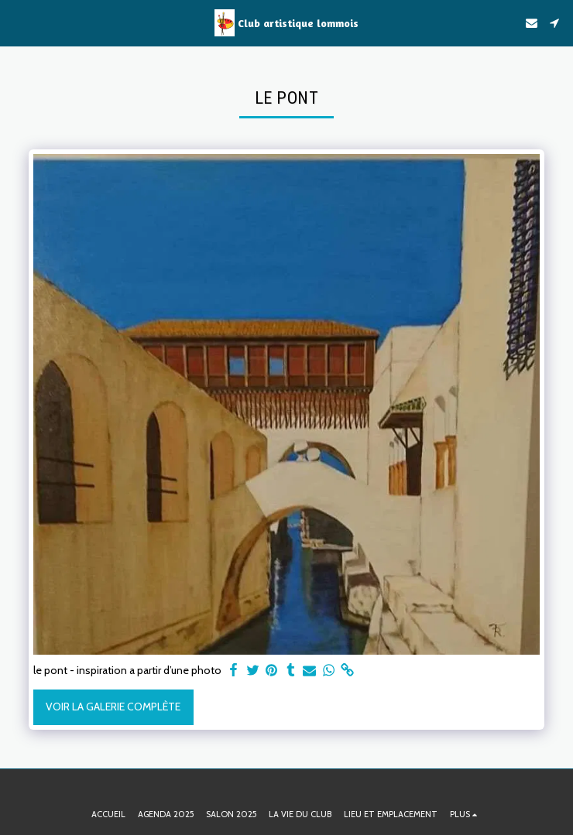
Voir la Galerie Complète (113, 707)
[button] (17, 22)
